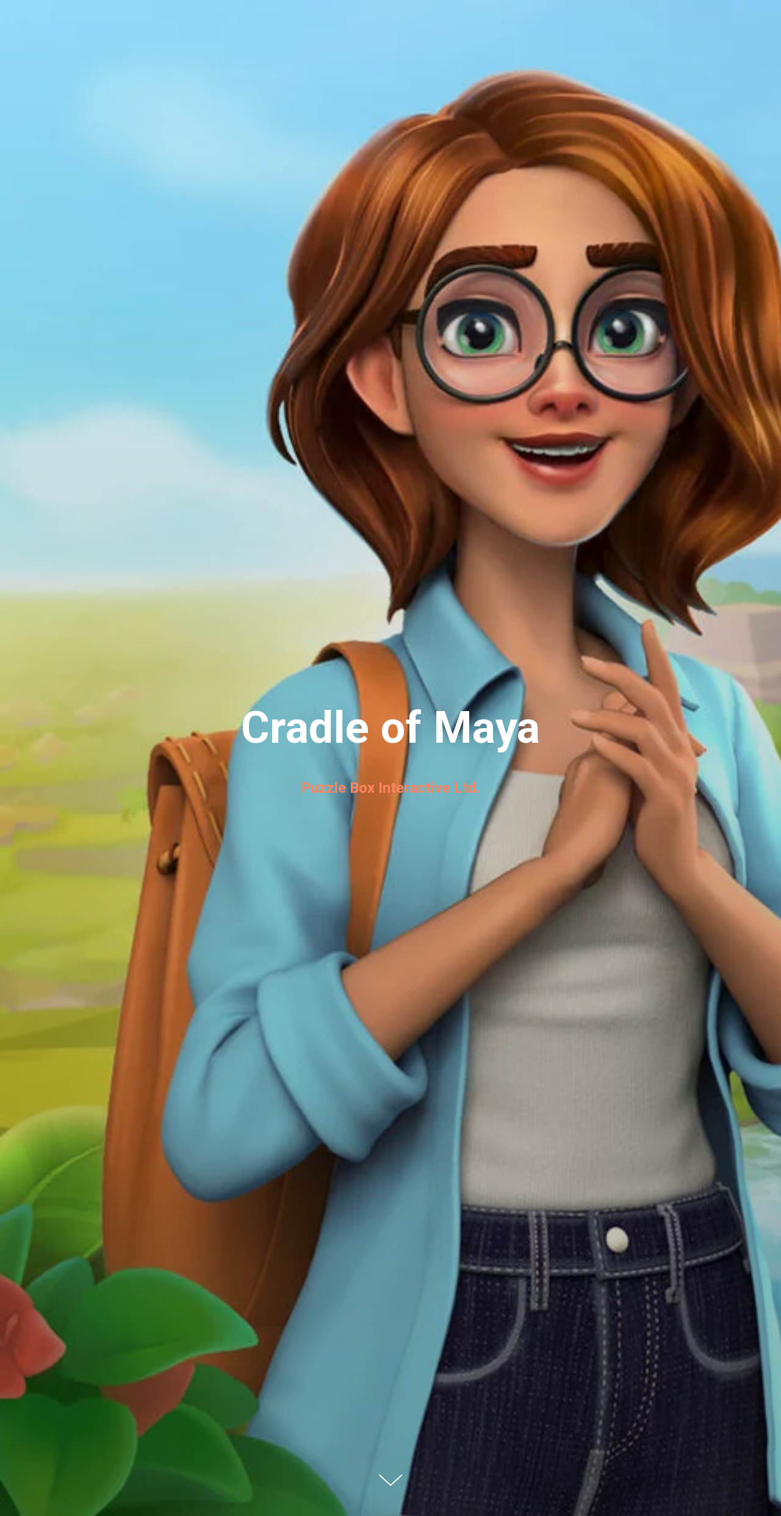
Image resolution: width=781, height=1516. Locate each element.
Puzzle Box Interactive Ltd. (390, 787)
